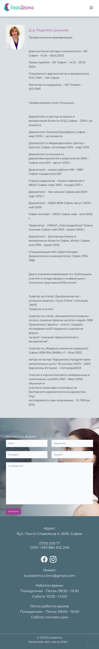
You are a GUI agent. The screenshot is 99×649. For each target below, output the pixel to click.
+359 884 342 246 (54, 547)
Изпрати (13, 511)
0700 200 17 (49, 543)
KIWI (64, 642)
